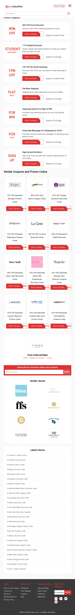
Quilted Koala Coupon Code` (19, 545)
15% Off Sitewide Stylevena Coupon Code (15, 237)
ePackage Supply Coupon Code (20, 526)
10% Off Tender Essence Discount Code (59, 198)
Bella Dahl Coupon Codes (17, 554)
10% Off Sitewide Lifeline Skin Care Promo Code (37, 316)
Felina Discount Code (16, 521)
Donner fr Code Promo (17, 455)
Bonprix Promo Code (16, 469)
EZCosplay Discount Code (18, 498)
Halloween (41, 597)
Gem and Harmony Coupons (19, 512)
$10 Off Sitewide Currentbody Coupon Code (59, 316)
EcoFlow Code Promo (16, 460)
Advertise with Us (10, 597)
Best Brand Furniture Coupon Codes (22, 550)
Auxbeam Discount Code (17, 479)
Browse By (25, 584)
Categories (25, 588)
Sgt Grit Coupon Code (16, 531)
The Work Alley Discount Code (19, 507)
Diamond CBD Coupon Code (18, 493)
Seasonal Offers (45, 584)
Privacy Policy (9, 599)
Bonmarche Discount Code (18, 517)
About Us (7, 594)
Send (66, 372)
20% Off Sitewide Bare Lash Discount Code (14, 276)
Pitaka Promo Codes (16, 464)
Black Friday (59, 6)
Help (6, 584)
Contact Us (8, 591)
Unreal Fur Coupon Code (17, 540)
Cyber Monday (43, 588)
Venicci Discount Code (16, 502)
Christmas (41, 594)
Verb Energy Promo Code (18, 559)
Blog (22, 597)
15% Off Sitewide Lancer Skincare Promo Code (15, 316)
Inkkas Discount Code (16, 535)
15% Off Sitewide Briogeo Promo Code (15, 198)
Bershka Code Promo (16, 474)
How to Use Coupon (11, 588)
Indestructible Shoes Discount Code (22, 488)
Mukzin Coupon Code (16, 483)
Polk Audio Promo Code (17, 564)
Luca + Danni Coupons (16, 569)
